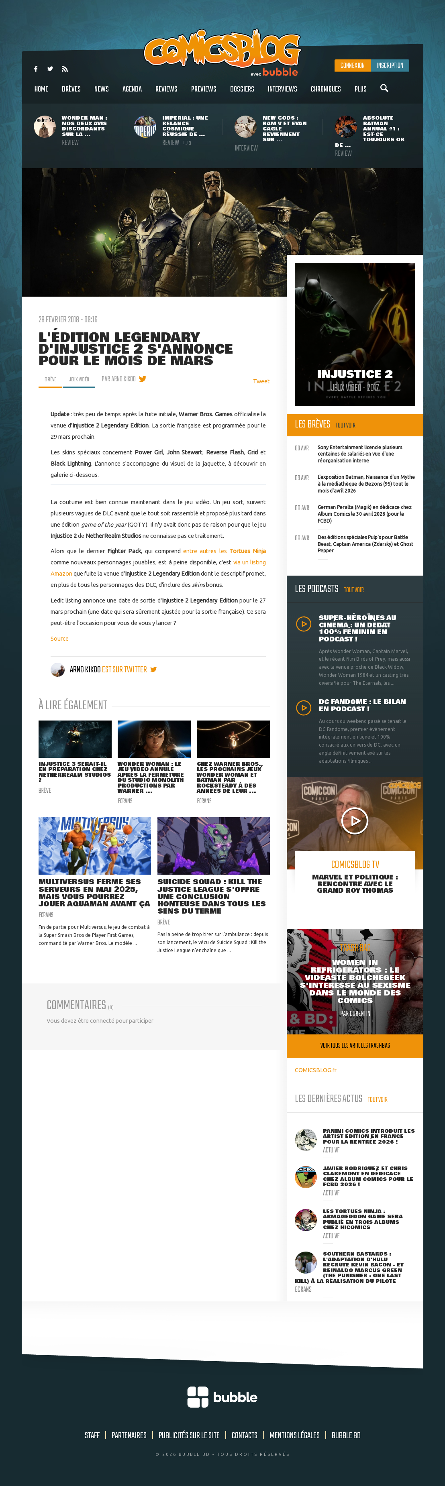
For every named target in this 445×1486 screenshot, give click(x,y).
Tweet (261, 381)
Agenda (132, 93)
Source (60, 638)
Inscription (390, 65)
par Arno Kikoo (125, 379)
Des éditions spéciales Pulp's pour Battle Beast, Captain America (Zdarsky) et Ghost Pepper (354, 543)
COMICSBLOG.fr (316, 1070)
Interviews (282, 93)
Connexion (353, 65)
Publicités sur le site (189, 1436)
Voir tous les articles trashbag (355, 1045)
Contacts (244, 1436)
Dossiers (242, 93)
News (102, 93)
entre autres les (206, 551)
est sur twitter (129, 670)
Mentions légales (294, 1436)
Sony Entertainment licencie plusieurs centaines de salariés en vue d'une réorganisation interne (348, 453)
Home (41, 93)
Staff (92, 1436)
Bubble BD (346, 1436)
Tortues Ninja (247, 551)
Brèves (71, 93)
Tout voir (345, 425)
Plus (361, 93)
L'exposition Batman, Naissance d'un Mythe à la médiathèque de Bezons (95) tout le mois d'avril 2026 (355, 483)
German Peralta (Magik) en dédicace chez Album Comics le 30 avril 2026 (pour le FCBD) (353, 513)
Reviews (166, 93)
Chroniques (326, 93)
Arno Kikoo (76, 670)
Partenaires (129, 1436)
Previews (203, 93)
